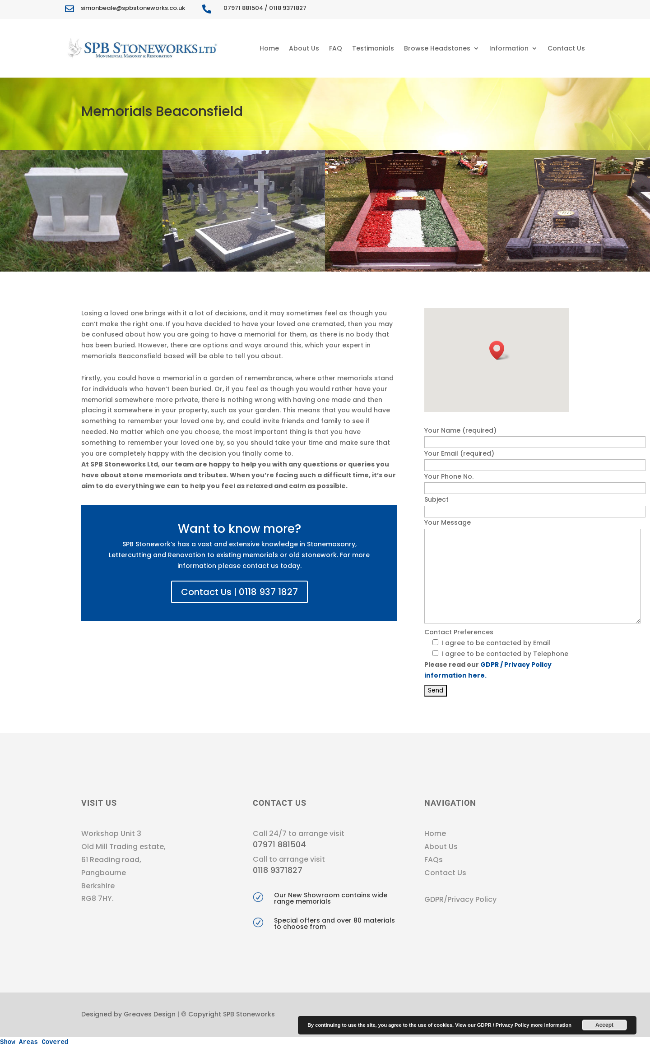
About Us (304, 48)
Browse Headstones (437, 48)
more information (550, 1025)
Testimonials (373, 48)
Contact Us (566, 48)
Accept (604, 1025)
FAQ (335, 48)
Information (509, 48)
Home (269, 48)
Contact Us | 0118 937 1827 (239, 592)
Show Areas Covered (34, 1042)
